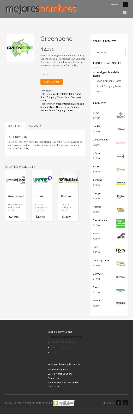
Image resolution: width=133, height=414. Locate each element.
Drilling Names (53, 103)
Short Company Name (51, 97)
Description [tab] (15, 125)
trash (99, 91)
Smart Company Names (61, 110)
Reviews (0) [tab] (35, 125)
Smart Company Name (109, 86)
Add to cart (51, 81)
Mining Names (56, 106)
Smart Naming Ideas (58, 369)
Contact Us (53, 378)
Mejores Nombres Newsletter (63, 382)
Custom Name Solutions (60, 373)
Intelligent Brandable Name (67, 93)
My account (53, 386)
